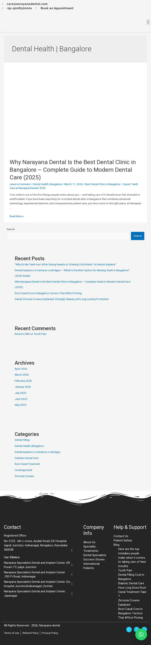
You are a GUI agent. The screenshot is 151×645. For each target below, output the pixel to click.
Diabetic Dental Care (27, 458)
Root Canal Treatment (27, 463)
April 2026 (21, 368)
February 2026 (23, 380)
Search (11, 229)
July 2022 (20, 392)
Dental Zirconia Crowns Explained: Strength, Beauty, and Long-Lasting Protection (62, 299)
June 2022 (21, 398)
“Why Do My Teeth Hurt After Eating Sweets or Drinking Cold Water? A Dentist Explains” (65, 264)
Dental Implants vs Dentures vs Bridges (37, 451)
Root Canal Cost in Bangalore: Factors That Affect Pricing (48, 293)
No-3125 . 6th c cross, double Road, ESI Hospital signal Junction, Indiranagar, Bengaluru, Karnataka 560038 (35, 545)
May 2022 (20, 404)
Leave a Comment (20, 184)
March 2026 (22, 374)
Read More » (17, 216)
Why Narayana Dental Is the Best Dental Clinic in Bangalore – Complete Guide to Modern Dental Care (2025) (73, 170)
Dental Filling (22, 439)
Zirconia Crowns (24, 476)
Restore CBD (22, 333)
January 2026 (23, 386)
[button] (148, 22)
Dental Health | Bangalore (47, 184)
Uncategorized (23, 470)
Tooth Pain (40, 333)
